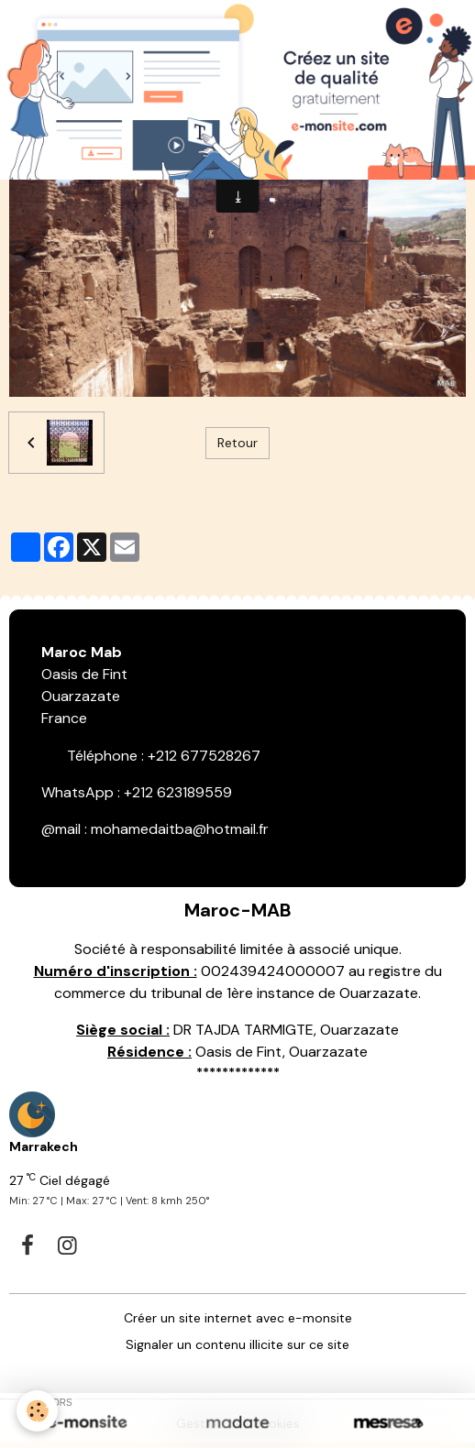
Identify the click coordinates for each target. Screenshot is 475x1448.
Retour (237, 442)
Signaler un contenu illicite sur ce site (237, 1344)
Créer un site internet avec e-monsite (238, 1318)
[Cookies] (37, 1411)
